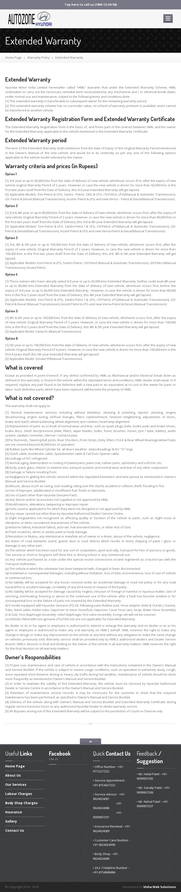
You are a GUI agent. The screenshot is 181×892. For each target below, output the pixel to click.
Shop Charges (21, 803)
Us (13, 775)
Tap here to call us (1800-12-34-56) (91, 4)
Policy (38, 57)
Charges (18, 793)
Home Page (13, 57)
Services (15, 784)
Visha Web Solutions (159, 887)
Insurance (13, 812)
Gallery (11, 821)
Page (15, 766)
